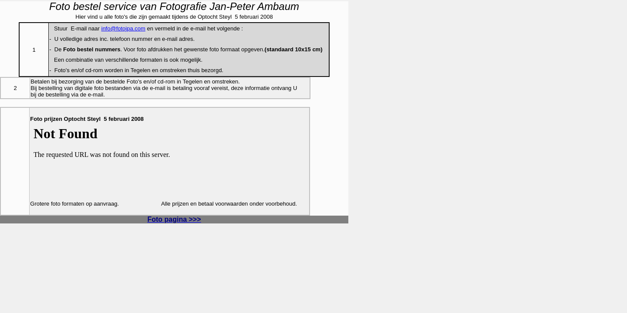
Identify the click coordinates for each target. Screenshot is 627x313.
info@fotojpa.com (123, 28)
